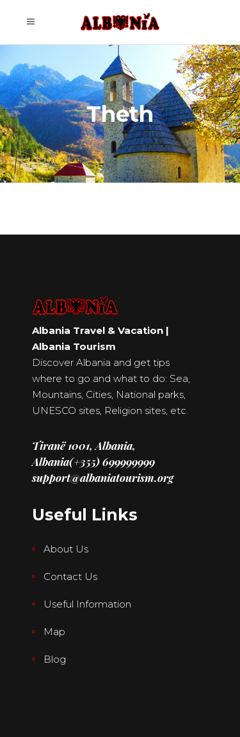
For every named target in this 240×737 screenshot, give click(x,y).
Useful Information (87, 604)
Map (54, 631)
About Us (66, 549)
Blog (55, 659)
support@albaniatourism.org (102, 477)
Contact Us (70, 576)
